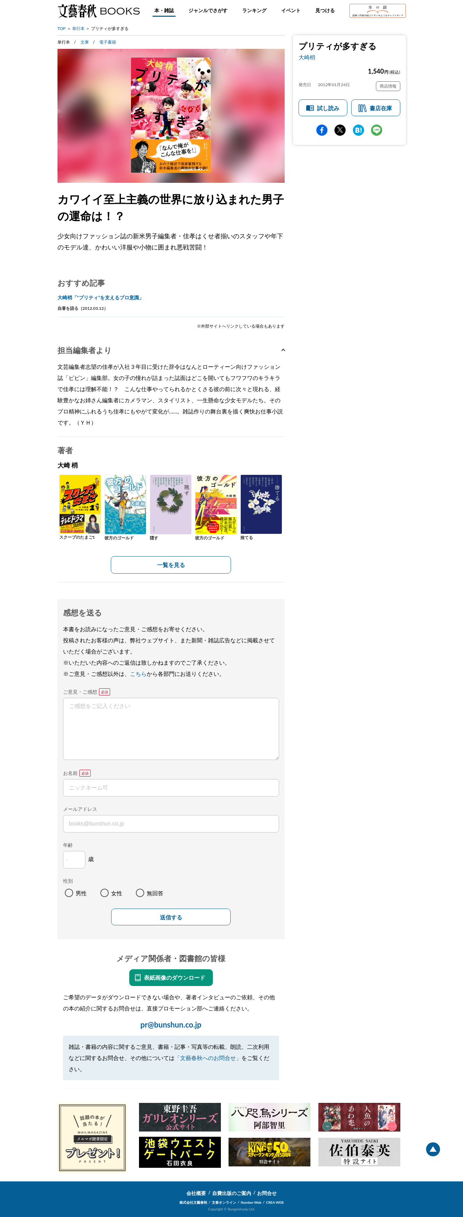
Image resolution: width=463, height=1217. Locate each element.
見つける (325, 10)
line (376, 130)
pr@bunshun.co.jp (170, 1024)
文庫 (84, 42)
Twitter (340, 130)
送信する (171, 917)
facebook (321, 130)
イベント (291, 10)
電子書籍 (107, 42)
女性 (116, 893)
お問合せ (267, 1193)
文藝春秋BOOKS (98, 10)
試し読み (328, 108)
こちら (138, 673)
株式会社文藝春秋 (193, 1202)
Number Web (251, 1202)
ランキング (254, 10)
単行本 (78, 28)
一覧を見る (171, 564)
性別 (68, 881)
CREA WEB (275, 1202)
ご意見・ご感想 (80, 692)
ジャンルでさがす (207, 10)
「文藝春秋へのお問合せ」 (208, 1057)
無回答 (155, 893)
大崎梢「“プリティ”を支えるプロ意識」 (100, 297)
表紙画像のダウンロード (174, 977)
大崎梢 (307, 57)
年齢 (68, 845)
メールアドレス (80, 809)
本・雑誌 (164, 10)
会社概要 (196, 1193)
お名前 (70, 773)
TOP (61, 28)
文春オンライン (224, 1202)
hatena (358, 130)
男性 (81, 893)
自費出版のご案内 (231, 1193)
